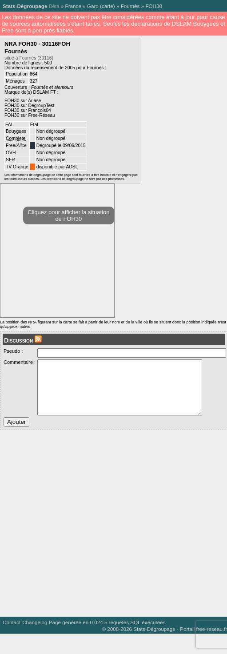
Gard (93, 6)
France (73, 6)
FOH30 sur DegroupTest (29, 105)
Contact (11, 635)
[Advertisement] (83, 533)
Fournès (130, 6)
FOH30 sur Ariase (22, 100)
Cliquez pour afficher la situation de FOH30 (68, 215)
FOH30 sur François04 (27, 110)
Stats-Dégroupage (25, 6)
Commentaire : (20, 362)
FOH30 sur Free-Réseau (29, 115)
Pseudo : (13, 351)
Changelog (34, 635)
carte (107, 6)
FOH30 (153, 6)
